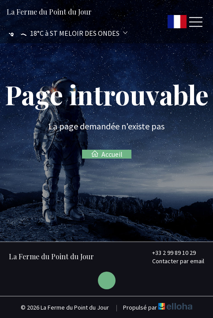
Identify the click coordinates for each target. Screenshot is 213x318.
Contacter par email (173, 261)
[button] (67, 33)
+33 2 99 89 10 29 (169, 253)
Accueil (107, 154)
